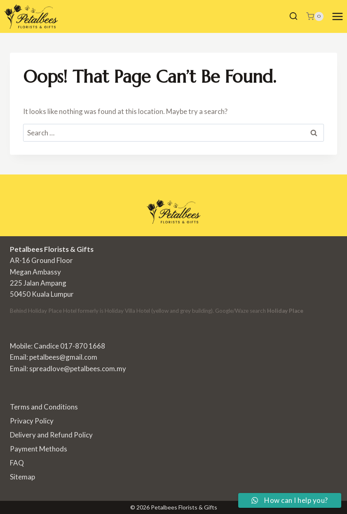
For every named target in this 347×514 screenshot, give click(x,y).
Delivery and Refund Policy (51, 434)
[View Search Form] (293, 16)
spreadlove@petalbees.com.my (77, 368)
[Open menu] (337, 16)
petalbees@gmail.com (63, 357)
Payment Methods (38, 448)
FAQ (17, 462)
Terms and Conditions (44, 406)
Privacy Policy (32, 420)
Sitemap (22, 476)
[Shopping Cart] (315, 16)
